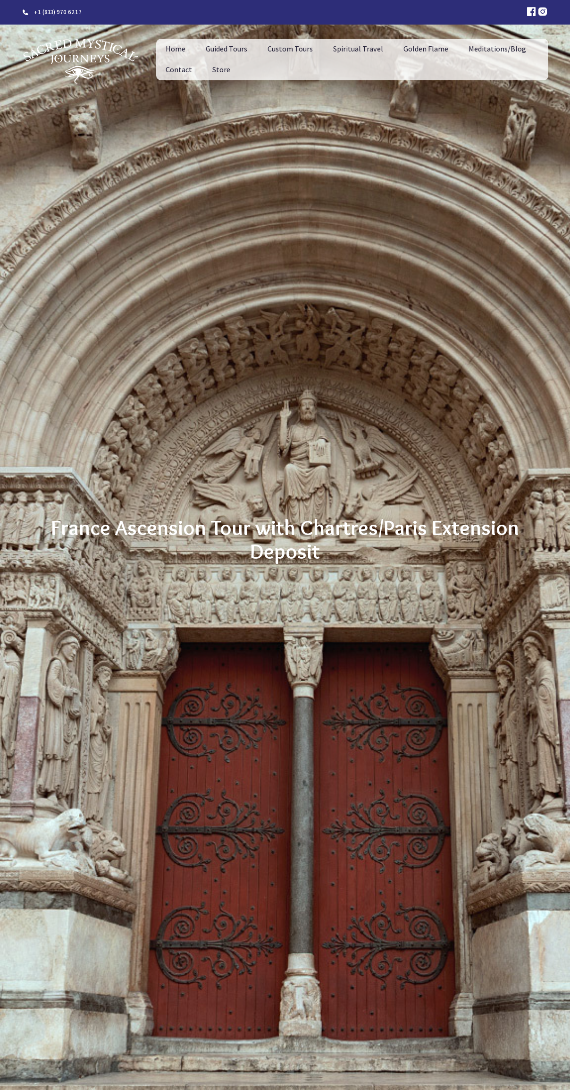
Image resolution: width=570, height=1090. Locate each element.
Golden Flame (425, 49)
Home (175, 49)
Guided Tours (226, 49)
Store (221, 70)
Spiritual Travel (358, 49)
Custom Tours (290, 49)
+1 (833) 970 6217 (58, 12)
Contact (179, 70)
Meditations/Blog (497, 49)
